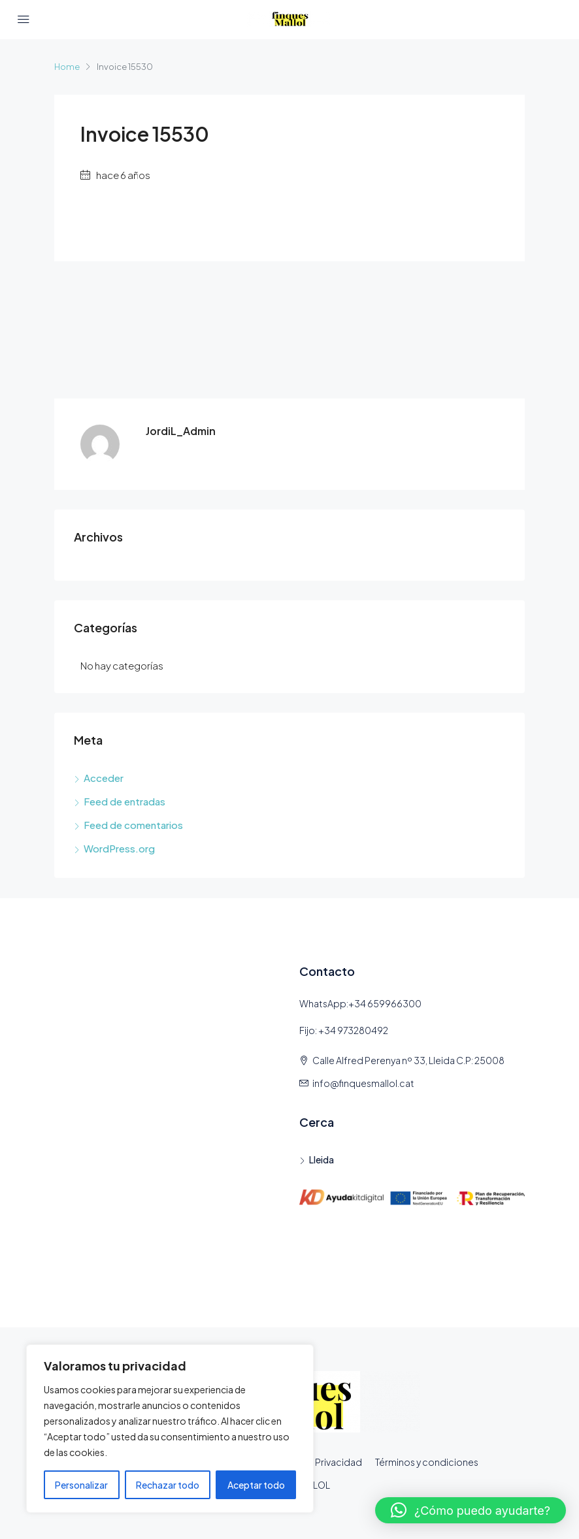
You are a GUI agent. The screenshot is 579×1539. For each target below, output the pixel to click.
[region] (170, 1428)
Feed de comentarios (133, 824)
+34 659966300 (385, 1003)
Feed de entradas (124, 801)
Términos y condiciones (426, 1462)
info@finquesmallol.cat (363, 1083)
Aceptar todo (256, 1485)
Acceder (104, 777)
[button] (470, 1510)
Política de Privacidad (314, 1462)
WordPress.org (119, 848)
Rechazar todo (167, 1485)
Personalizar (81, 1485)
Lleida (321, 1159)
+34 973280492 (353, 1030)
